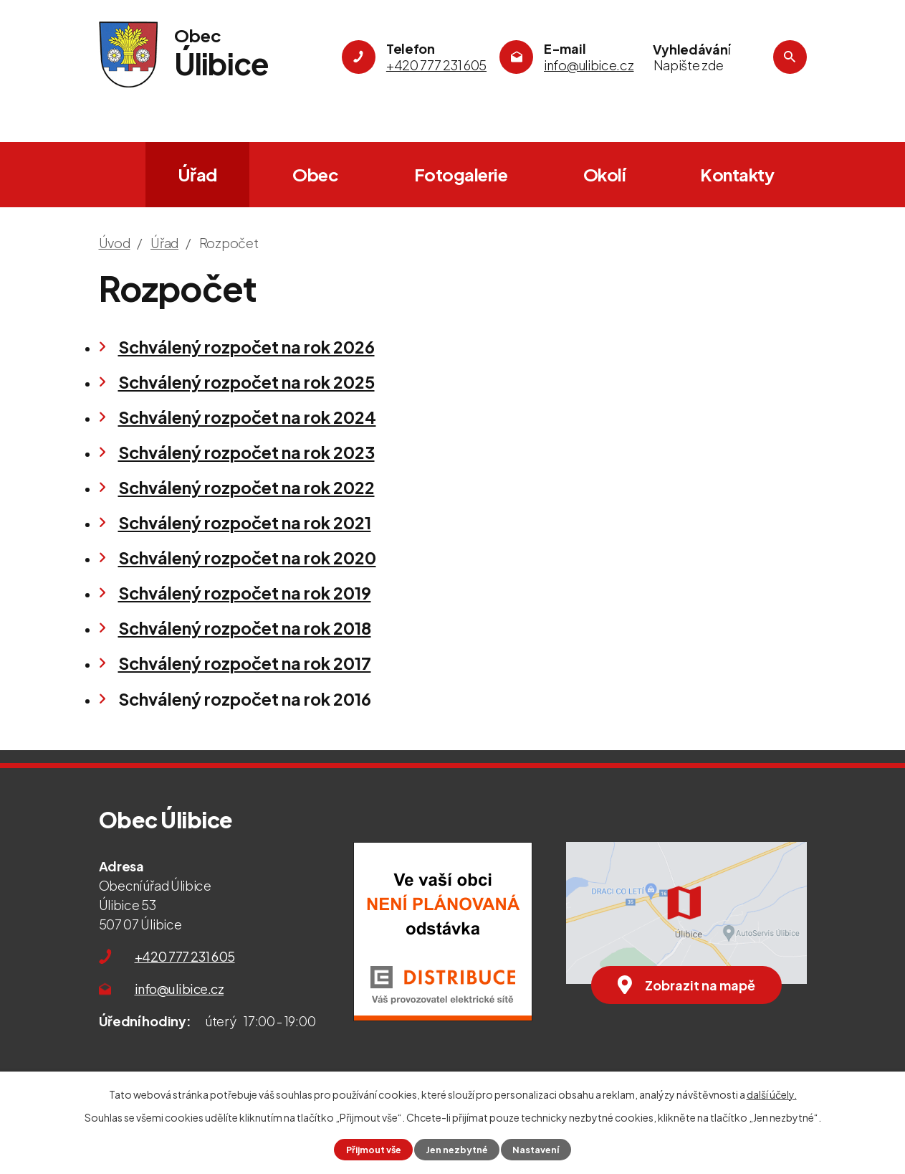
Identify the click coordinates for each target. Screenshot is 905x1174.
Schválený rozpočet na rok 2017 (244, 663)
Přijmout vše (373, 1149)
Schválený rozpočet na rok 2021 (244, 522)
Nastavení (535, 1149)
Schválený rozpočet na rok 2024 (247, 417)
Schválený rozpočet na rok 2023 (246, 452)
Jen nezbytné (457, 1149)
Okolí (604, 174)
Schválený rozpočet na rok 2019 (244, 592)
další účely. (772, 1094)
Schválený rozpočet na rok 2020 (247, 557)
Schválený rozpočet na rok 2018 (244, 627)
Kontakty (737, 174)
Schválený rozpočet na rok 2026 (246, 346)
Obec (315, 174)
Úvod (117, 174)
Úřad (197, 174)
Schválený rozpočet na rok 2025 (246, 381)
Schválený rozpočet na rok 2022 (246, 487)
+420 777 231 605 (185, 956)
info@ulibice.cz (179, 988)
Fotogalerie (461, 174)
